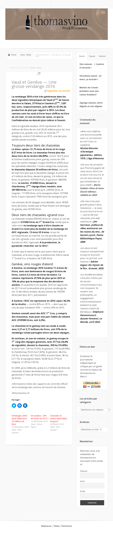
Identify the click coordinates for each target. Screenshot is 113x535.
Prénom (83, 471)
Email (82, 491)
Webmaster (46, 526)
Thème (56, 526)
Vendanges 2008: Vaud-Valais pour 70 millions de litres (19, 419)
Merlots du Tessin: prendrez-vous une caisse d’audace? (89, 91)
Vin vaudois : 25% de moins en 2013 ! (39, 417)
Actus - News (25, 54)
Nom (82, 481)
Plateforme (66, 526)
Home (13, 54)
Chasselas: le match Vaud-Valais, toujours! (58, 418)
